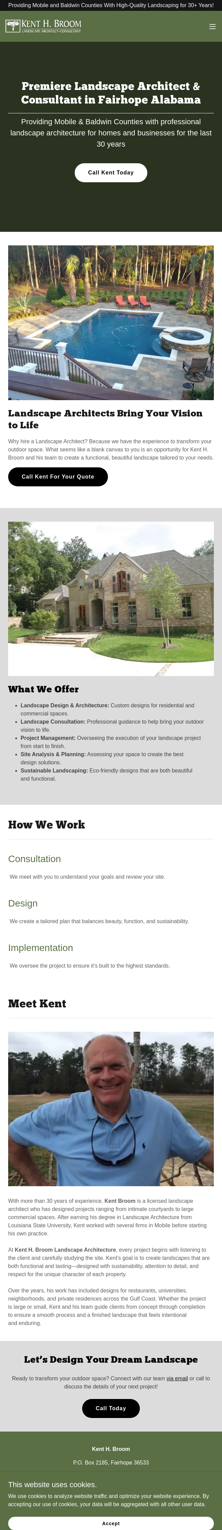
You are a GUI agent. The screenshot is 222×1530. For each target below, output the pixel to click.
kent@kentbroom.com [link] (132, 1476)
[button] (212, 26)
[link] (43, 26)
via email (177, 1378)
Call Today (111, 1408)
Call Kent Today (111, 172)
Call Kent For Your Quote (58, 477)
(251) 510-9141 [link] (81, 1476)
